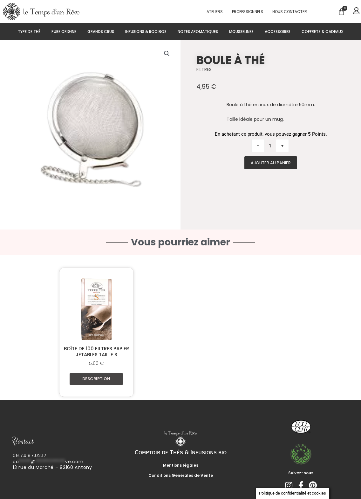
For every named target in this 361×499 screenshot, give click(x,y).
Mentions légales (180, 465)
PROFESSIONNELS (247, 11)
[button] (167, 53)
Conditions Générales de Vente (180, 475)
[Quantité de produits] (270, 145)
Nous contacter (289, 11)
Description (96, 379)
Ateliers (215, 11)
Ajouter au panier (271, 163)
